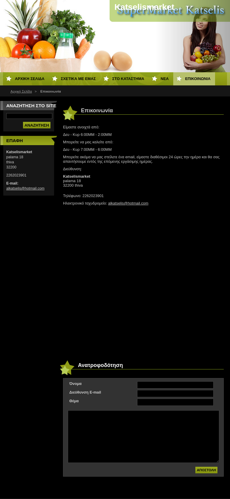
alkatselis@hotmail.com (128, 203)
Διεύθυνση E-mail (85, 392)
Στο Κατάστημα (128, 78)
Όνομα (75, 383)
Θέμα (74, 401)
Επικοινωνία (198, 78)
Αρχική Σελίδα (21, 91)
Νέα (165, 78)
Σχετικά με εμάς (78, 78)
